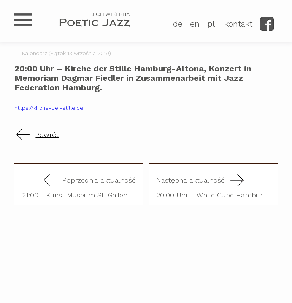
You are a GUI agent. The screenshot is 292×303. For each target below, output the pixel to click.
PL (211, 23)
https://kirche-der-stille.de (48, 108)
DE (177, 23)
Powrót (47, 135)
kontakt (238, 23)
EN (195, 23)
